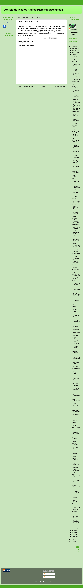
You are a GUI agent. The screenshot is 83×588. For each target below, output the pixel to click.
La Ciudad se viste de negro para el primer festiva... (76, 339)
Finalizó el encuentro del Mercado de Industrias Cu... (76, 492)
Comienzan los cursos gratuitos (75, 419)
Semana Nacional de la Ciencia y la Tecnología (76, 401)
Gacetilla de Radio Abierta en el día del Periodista (76, 387)
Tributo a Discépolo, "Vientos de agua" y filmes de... (76, 446)
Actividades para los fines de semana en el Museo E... (76, 321)
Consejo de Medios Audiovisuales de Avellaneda (33, 9)
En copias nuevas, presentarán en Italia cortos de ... (75, 120)
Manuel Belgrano (74, 504)
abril (73, 530)
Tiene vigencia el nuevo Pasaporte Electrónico (76, 206)
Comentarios (47, 577)
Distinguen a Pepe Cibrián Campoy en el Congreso (76, 187)
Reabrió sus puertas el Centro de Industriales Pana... (75, 314)
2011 (72, 539)
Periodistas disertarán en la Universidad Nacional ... (76, 433)
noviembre (75, 50)
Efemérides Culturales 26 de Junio (76, 64)
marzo (73, 532)
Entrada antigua (59, 87)
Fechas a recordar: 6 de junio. (76, 475)
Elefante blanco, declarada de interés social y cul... (76, 180)
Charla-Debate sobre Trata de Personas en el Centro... (76, 481)
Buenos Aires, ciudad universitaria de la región (75, 364)
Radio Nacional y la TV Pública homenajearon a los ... (76, 453)
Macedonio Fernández (75, 512)
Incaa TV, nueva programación (76, 428)
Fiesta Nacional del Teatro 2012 (75, 271)
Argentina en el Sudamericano (76, 83)
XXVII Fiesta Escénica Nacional (75, 407)
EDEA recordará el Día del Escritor (76, 255)
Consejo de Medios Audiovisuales (74, 31)
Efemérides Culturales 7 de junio (75, 460)
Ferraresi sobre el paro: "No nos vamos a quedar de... (75, 113)
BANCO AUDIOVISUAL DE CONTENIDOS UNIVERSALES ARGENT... (76, 105)
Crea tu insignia (6, 28)
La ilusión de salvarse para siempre (76, 289)
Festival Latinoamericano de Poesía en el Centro (76, 200)
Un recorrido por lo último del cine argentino (76, 78)
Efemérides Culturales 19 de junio (76, 232)
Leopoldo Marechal (75, 382)
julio (73, 59)
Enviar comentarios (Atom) (31, 90)
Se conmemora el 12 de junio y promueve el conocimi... (76, 358)
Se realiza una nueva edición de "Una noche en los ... (76, 413)
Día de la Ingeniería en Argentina (76, 471)
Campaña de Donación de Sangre (75, 146)
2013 (72, 44)
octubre (74, 52)
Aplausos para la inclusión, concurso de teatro (76, 439)
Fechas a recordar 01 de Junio (75, 516)
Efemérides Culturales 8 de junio (75, 424)
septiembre (75, 54)
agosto (74, 56)
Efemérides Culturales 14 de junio (76, 308)
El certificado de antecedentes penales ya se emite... (76, 276)
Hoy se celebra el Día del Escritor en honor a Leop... (75, 346)
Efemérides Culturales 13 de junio (76, 352)
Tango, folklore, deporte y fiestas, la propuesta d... (76, 260)
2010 (72, 541)
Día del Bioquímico (75, 236)
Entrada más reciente (25, 87)
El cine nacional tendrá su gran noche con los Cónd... (76, 371)
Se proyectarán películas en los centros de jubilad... (76, 241)
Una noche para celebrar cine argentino (76, 334)
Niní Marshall (75, 509)
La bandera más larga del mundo (76, 142)
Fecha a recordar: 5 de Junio (76, 486)
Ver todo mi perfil (73, 34)
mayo (73, 528)
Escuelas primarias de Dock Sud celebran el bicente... (75, 213)
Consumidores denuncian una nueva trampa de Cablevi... (75, 160)
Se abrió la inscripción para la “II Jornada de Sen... (75, 89)
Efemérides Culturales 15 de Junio (76, 266)
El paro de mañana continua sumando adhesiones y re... (76, 71)
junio (73, 61)
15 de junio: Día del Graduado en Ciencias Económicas (76, 247)
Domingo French (76, 507)
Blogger (52, 581)
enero (73, 536)
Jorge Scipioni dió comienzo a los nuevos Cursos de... (76, 295)
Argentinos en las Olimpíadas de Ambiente (75, 378)
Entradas (47, 574)
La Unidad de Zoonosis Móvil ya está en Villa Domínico (76, 96)
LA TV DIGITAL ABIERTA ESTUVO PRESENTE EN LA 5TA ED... (75, 135)
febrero (74, 534)
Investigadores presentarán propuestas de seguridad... (76, 226)
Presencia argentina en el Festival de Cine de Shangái (76, 174)
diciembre (74, 48)
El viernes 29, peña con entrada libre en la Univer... (76, 220)
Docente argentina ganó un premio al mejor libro (75, 193)
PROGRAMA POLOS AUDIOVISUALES (76, 127)
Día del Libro (75, 251)
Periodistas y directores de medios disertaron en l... (76, 327)
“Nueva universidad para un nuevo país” (75, 465)
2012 (72, 46)
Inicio (43, 87)
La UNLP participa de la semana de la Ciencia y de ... (76, 283)
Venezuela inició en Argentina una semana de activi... (76, 167)
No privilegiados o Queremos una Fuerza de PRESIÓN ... (76, 522)
